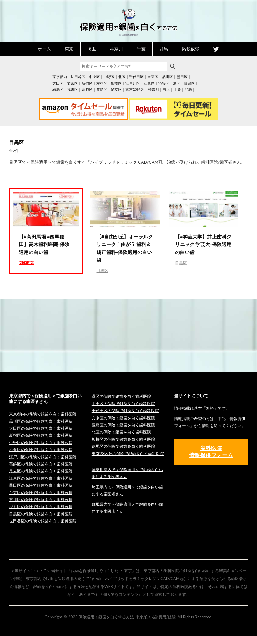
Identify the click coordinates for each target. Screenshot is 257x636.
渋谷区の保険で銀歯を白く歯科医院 (40, 506)
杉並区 (101, 83)
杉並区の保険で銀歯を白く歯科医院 (40, 449)
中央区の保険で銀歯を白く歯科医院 (123, 403)
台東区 (152, 77)
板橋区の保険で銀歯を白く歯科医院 (123, 439)
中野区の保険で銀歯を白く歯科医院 (40, 442)
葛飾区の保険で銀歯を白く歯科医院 (40, 463)
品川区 (167, 77)
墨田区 (182, 77)
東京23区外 (134, 89)
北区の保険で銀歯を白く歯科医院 (121, 431)
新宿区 (87, 83)
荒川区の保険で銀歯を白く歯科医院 (40, 499)
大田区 (57, 83)
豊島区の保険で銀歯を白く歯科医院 (123, 424)
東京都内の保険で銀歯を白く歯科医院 (42, 414)
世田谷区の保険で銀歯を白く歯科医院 (42, 520)
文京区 (72, 83)
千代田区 (136, 77)
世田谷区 (78, 77)
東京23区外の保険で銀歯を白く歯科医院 (128, 453)
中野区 (109, 77)
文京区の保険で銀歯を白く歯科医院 (123, 417)
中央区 (94, 77)
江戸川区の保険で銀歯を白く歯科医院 (42, 456)
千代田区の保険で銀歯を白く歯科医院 (125, 410)
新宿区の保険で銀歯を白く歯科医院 (40, 435)
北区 (121, 77)
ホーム (44, 48)
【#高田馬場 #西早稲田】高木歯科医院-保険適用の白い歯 (44, 244)
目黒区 (189, 83)
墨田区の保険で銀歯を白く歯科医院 (40, 485)
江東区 (149, 83)
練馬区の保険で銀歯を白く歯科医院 (123, 446)
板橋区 (116, 83)
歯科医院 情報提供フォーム (211, 451)
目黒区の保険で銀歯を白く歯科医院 (40, 513)
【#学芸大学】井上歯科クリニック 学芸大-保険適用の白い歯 (203, 244)
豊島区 (101, 89)
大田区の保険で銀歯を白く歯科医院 (40, 428)
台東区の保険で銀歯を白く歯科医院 (40, 492)
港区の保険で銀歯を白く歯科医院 (121, 396)
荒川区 (72, 89)
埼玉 (91, 48)
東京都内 (59, 77)
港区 (176, 83)
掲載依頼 (190, 48)
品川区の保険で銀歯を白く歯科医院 (40, 421)
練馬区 (57, 89)
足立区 (116, 89)
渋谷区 (163, 83)
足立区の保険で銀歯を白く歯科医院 (40, 470)
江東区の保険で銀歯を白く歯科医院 (40, 478)
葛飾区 (87, 89)
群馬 (163, 48)
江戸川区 (132, 83)
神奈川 (116, 48)
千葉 (141, 48)
